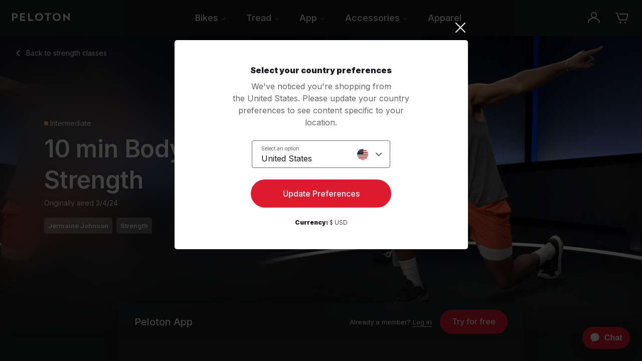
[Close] (321, 27)
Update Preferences (321, 194)
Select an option (280, 148)
